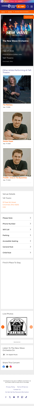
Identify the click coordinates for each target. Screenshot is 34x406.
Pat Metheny (7, 105)
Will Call (6, 230)
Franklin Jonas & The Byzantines (15, 178)
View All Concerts (8, 46)
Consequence (2, 1)
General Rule (8, 247)
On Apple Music (12, 354)
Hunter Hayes (8, 141)
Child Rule (7, 253)
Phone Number (9, 224)
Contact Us (17, 389)
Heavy (20, 1)
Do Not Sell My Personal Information (17, 392)
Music (7, 1)
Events (10, 11)
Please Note (7, 218)
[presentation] (2, 327)
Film (12, 1)
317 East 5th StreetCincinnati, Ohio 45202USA (11, 204)
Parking (6, 235)
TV (16, 1)
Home (3, 11)
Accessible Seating (10, 241)
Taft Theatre (8, 58)
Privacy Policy (10, 387)
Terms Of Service (22, 387)
